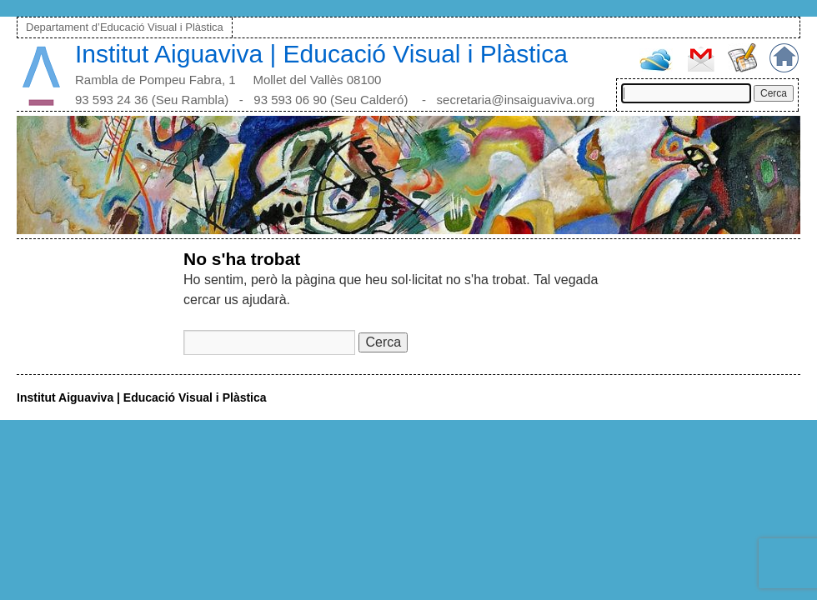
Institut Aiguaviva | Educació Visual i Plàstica (321, 54)
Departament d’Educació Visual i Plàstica (124, 27)
